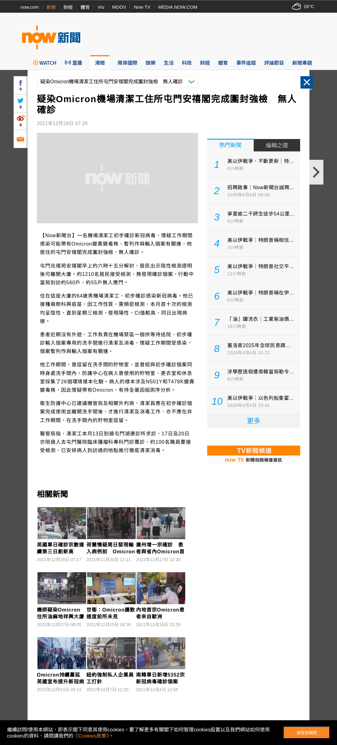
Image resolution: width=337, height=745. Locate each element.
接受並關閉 (307, 732)
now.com (29, 7)
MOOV (119, 7)
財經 (68, 7)
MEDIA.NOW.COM (178, 7)
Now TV (142, 7)
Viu (101, 7)
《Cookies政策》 (91, 735)
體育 (85, 7)
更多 (253, 421)
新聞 (51, 7)
